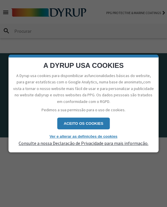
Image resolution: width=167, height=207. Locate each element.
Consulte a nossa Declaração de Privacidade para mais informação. (83, 143)
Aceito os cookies (83, 123)
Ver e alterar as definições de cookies (83, 136)
